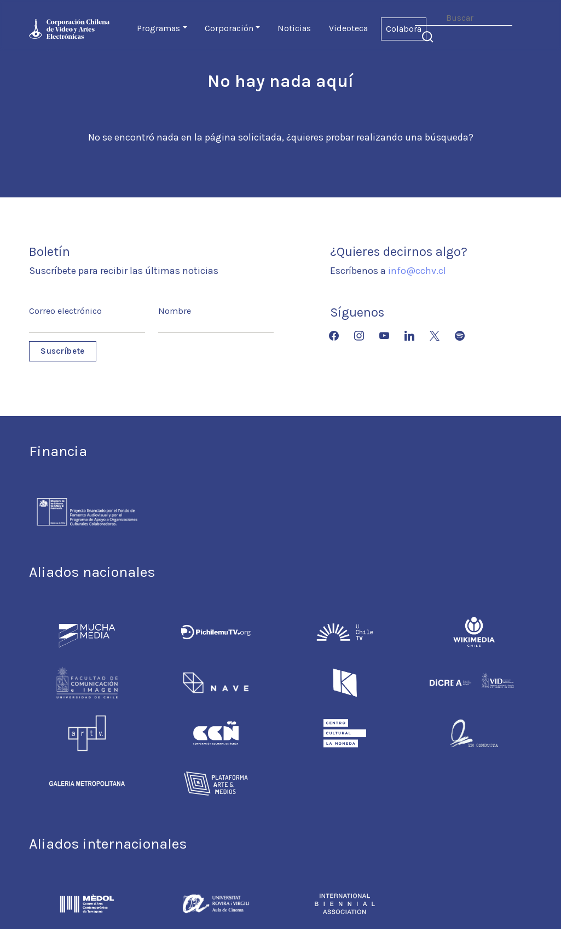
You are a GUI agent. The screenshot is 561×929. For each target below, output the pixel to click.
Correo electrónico (65, 311)
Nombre (174, 311)
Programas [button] (158, 28)
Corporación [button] (229, 28)
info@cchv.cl (417, 271)
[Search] (463, 18)
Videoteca (348, 28)
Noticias (294, 28)
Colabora (403, 29)
